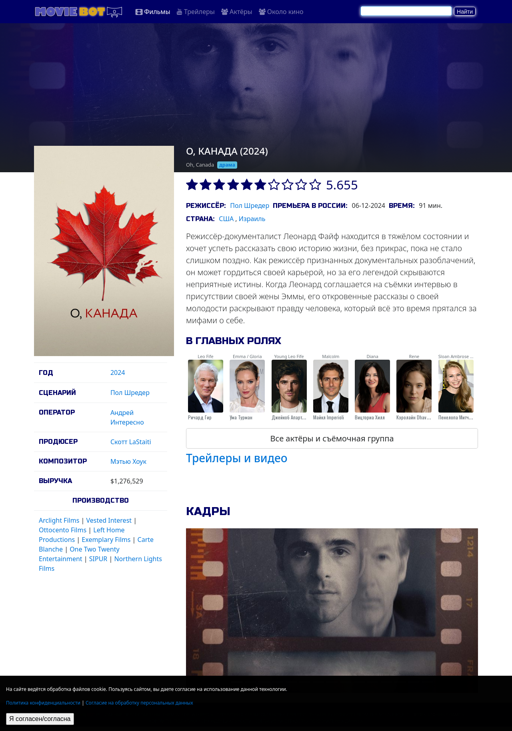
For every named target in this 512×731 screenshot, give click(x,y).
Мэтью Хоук (128, 461)
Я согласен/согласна (40, 718)
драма (227, 164)
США (226, 218)
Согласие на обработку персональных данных (139, 702)
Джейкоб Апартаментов (295, 417)
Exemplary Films (106, 539)
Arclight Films (59, 520)
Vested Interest (109, 520)
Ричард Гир (200, 417)
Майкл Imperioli (328, 417)
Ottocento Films (62, 530)
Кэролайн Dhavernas (416, 417)
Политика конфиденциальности (43, 702)
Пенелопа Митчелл (457, 417)
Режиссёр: (206, 205)
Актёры (236, 11)
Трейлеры (196, 11)
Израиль (252, 218)
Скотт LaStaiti (130, 441)
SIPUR (98, 558)
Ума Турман (241, 417)
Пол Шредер (130, 392)
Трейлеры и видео (237, 457)
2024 (117, 372)
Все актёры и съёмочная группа (332, 438)
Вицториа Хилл (370, 417)
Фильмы (153, 11)
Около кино (281, 11)
